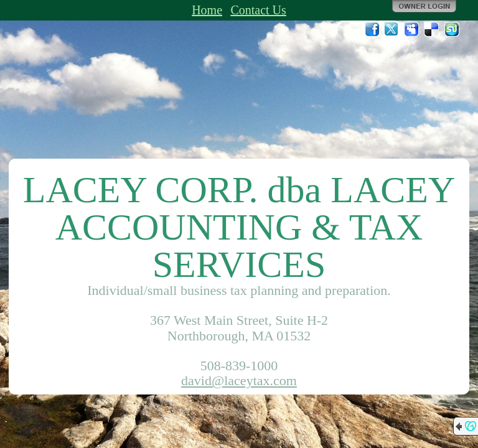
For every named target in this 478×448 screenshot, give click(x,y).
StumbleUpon (452, 29)
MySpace (412, 29)
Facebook (372, 29)
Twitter (392, 29)
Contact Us (258, 10)
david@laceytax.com (239, 380)
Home (207, 10)
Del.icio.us (432, 29)
